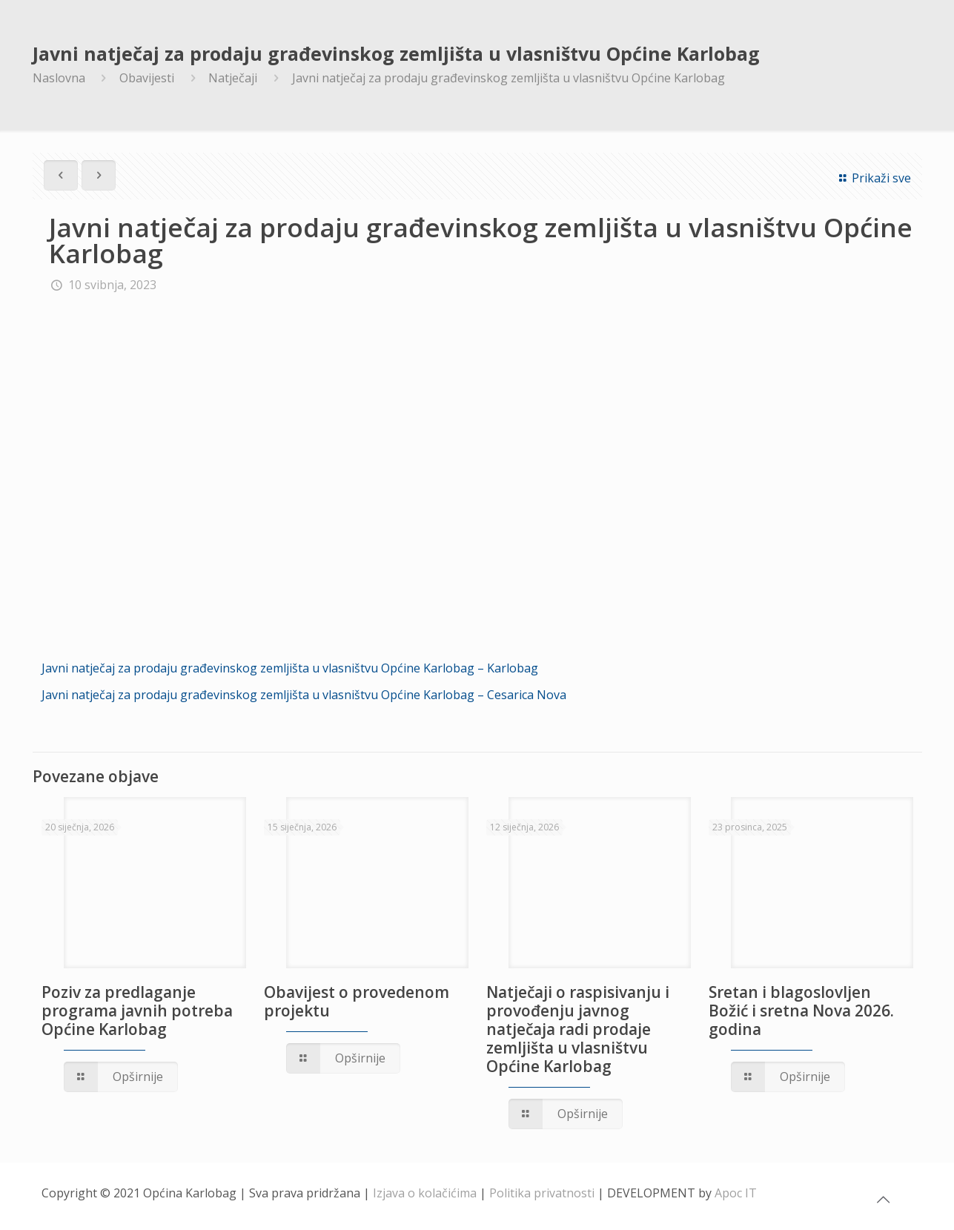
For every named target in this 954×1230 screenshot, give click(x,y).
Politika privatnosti (541, 1193)
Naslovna (59, 78)
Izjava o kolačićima (425, 1193)
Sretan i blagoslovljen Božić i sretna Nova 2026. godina (801, 1010)
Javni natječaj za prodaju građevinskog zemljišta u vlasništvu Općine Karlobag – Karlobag (290, 668)
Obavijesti (146, 78)
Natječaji (232, 78)
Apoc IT (736, 1193)
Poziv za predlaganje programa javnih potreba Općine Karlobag (137, 1010)
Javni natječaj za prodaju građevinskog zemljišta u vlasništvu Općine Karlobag (508, 78)
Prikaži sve (872, 178)
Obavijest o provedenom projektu (356, 1001)
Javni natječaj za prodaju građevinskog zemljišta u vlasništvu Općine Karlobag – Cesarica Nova (304, 695)
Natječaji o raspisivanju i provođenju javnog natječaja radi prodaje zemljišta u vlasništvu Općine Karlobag (577, 1029)
